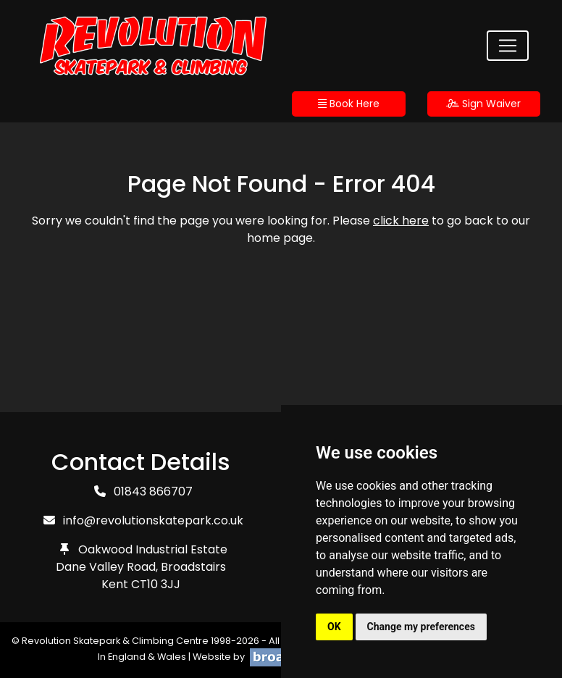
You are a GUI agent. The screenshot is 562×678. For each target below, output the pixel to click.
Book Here (348, 103)
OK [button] (334, 626)
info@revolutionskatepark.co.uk (153, 520)
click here (401, 220)
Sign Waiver (483, 103)
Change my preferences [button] (421, 626)
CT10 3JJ (155, 584)
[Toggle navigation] (508, 45)
